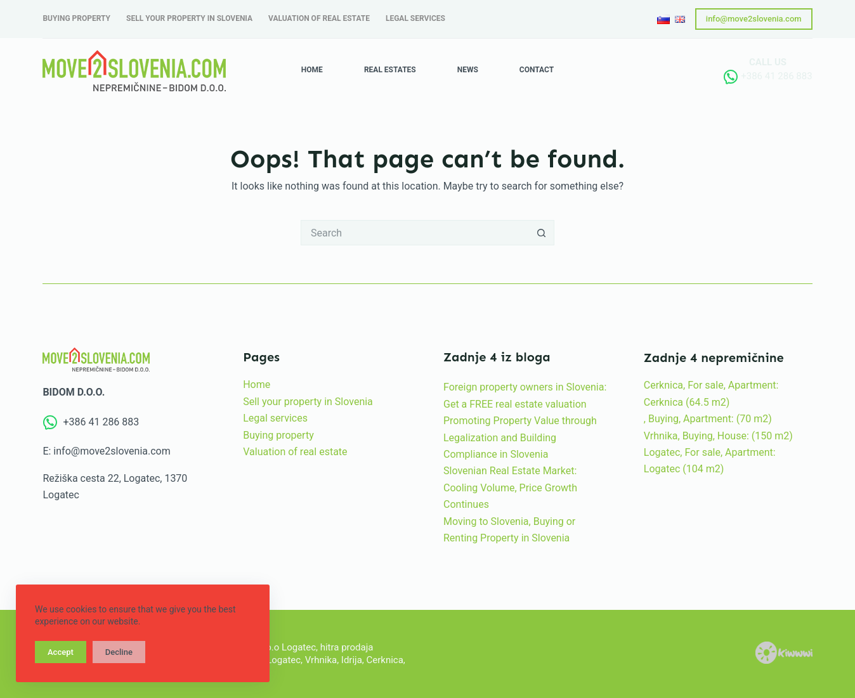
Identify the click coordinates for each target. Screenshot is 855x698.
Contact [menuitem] (536, 69)
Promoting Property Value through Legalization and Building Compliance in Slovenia (520, 437)
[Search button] (541, 232)
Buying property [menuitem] (76, 18)
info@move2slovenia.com (754, 18)
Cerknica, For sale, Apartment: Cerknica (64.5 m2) (711, 393)
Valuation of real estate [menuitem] (319, 18)
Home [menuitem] (312, 69)
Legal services (275, 418)
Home (256, 384)
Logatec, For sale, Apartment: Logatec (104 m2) (710, 460)
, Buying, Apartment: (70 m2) (708, 419)
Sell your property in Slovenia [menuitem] (189, 18)
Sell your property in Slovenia (308, 402)
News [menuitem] (467, 69)
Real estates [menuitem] (390, 69)
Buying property (278, 435)
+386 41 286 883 (776, 76)
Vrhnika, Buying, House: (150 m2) (718, 436)
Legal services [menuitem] (415, 18)
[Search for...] (415, 232)
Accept (61, 652)
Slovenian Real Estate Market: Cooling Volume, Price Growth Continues (510, 487)
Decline (119, 652)
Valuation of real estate (295, 452)
